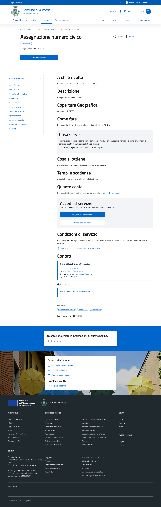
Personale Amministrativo (17, 433)
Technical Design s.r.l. (23, 500)
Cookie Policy (87, 464)
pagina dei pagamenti (112, 193)
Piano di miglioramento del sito (93, 475)
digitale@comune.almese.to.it (24, 470)
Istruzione (127, 20)
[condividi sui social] (118, 36)
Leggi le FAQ (49, 457)
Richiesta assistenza (52, 468)
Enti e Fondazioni (14, 437)
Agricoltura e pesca (52, 419)
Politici (10, 430)
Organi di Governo (14, 426)
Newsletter (49, 471)
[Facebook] (119, 11)
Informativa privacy (89, 461)
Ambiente (48, 423)
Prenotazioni (49, 461)
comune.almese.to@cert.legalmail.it (25, 473)
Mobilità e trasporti (89, 430)
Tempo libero (114, 20)
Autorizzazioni (50, 433)
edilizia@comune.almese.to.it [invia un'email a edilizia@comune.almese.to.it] (72, 271)
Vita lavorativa (87, 444)
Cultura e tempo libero (53, 441)
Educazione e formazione (54, 444)
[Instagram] (124, 11)
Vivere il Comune (61, 19)
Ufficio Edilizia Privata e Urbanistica (74, 291)
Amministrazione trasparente (93, 457)
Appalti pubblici (50, 430)
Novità (35, 19)
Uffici (10, 423)
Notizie (121, 419)
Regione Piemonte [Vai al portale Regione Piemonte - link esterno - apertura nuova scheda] (16, 2)
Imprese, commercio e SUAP (92, 426)
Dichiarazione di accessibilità (92, 471)
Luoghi (121, 441)
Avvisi (121, 426)
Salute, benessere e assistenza (93, 433)
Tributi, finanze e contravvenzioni (94, 437)
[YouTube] (128, 11)
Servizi (46, 19)
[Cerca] (148, 11)
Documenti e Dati (14, 441)
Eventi (121, 445)
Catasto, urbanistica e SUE (55, 437)
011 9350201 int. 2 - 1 (69, 268)
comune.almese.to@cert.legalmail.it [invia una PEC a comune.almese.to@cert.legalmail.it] (80, 274)
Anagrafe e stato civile (53, 426)
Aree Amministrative (15, 419)
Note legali (86, 468)
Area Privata (12, 486)
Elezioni (101, 20)
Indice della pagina (25, 78)
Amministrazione (20, 19)
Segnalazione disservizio (54, 464)
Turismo (84, 441)
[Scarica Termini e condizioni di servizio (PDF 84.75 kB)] (78, 248)
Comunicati (123, 423)
